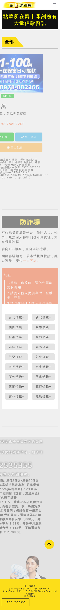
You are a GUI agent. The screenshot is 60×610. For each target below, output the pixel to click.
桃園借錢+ (16, 327)
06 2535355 (15, 602)
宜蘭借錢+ (16, 386)
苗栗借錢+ (16, 357)
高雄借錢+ (43, 337)
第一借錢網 (30, 586)
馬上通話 (15, 137)
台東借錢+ (43, 367)
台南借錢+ (16, 337)
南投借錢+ (16, 367)
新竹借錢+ (16, 376)
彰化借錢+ (43, 357)
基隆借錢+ (16, 347)
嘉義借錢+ (43, 347)
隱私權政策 (30, 596)
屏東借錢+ (43, 376)
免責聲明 (30, 593)
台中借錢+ (43, 327)
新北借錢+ (43, 317)
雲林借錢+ (16, 396)
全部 (9, 41)
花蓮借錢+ (43, 386)
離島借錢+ (43, 396)
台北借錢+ (16, 317)
